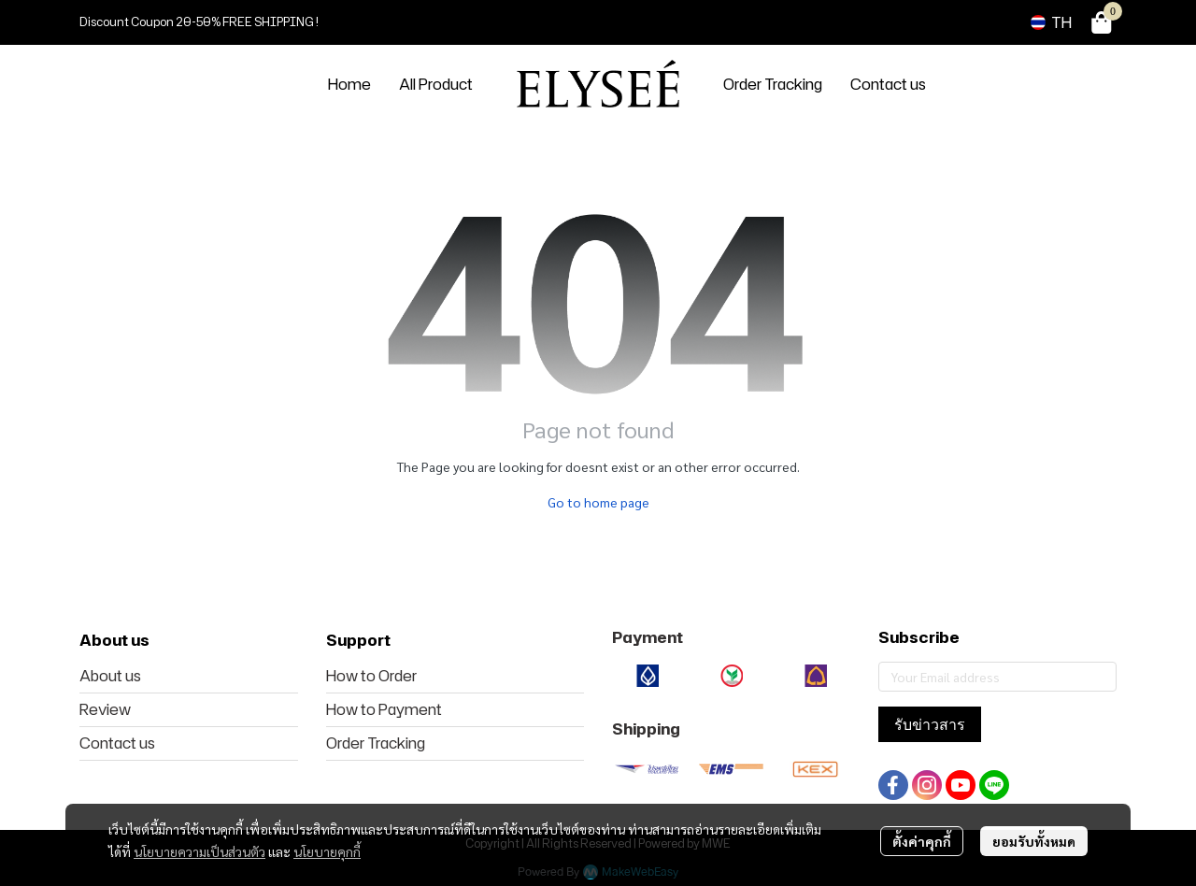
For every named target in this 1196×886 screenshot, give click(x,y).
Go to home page (598, 501)
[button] (1051, 22)
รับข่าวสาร (929, 724)
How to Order (371, 675)
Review (105, 709)
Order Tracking (375, 743)
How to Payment (384, 709)
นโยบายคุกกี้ (327, 851)
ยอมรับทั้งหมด (1033, 841)
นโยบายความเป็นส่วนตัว (199, 851)
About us (110, 675)
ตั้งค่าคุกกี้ (921, 841)
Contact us (117, 743)
